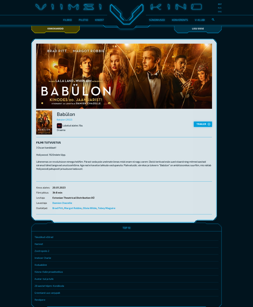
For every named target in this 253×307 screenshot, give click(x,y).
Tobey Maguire (106, 208)
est (220, 4)
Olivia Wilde (90, 208)
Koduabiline (41, 264)
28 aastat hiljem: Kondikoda (49, 285)
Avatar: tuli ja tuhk (44, 278)
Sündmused (157, 19)
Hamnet (39, 243)
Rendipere (40, 299)
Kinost (99, 19)
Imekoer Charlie (43, 257)
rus (220, 8)
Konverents (180, 19)
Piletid (83, 19)
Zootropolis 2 (42, 250)
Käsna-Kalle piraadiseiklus (49, 271)
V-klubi (200, 19)
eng (220, 11)
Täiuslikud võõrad (44, 237)
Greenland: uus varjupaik (47, 292)
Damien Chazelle (62, 202)
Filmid (67, 19)
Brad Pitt (57, 208)
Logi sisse (198, 28)
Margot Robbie (73, 208)
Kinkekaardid (55, 28)
